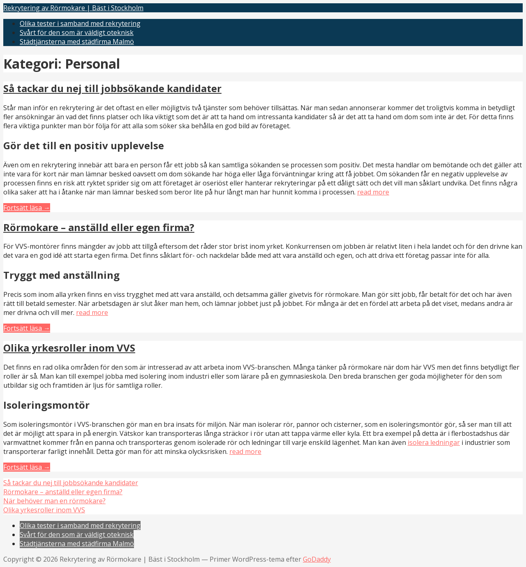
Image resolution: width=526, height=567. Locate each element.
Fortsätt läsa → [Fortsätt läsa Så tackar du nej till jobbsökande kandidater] (26, 207)
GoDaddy (317, 559)
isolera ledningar (434, 442)
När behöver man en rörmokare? (54, 500)
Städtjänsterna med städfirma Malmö (77, 41)
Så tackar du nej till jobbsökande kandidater (112, 88)
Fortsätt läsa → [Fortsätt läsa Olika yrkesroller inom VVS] (26, 467)
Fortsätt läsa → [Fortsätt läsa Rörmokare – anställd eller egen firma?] (26, 328)
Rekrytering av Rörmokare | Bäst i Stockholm (73, 7)
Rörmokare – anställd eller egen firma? (98, 227)
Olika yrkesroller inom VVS (69, 347)
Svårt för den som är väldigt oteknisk (77, 32)
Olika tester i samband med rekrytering (80, 23)
